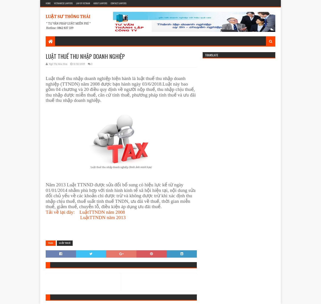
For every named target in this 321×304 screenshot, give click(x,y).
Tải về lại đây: (60, 212)
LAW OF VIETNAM (83, 3)
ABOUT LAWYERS (100, 3)
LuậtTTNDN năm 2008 (102, 212)
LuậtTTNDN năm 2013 (103, 217)
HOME (48, 3)
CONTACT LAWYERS (118, 3)
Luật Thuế (65, 243)
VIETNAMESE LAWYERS (63, 3)
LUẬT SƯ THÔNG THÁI (68, 16)
